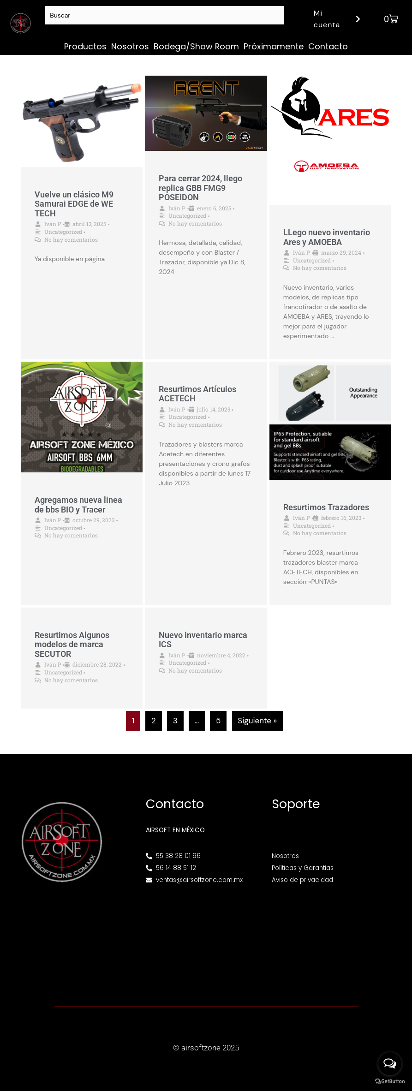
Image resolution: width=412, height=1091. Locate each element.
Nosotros (130, 46)
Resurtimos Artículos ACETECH (197, 394)
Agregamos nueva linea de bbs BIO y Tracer (78, 504)
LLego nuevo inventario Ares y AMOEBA (326, 237)
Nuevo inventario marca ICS (203, 640)
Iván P (52, 223)
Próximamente (274, 46)
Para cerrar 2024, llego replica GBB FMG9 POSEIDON (200, 187)
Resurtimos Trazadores (326, 507)
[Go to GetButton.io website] (390, 1082)
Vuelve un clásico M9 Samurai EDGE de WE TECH (74, 204)
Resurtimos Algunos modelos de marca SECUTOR (72, 644)
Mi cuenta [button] (338, 19)
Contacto (328, 46)
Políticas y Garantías (303, 868)
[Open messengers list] (389, 1063)
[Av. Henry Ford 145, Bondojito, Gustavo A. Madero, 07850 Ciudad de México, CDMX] (206, 939)
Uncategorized (63, 231)
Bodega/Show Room (196, 46)
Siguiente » (257, 720)
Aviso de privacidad (302, 880)
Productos (85, 46)
